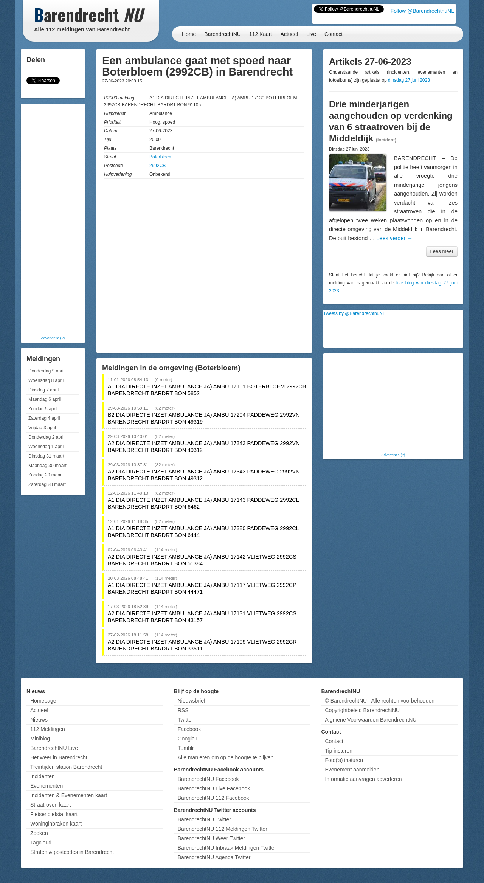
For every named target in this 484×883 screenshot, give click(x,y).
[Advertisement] (53, 219)
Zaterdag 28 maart (47, 484)
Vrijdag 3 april (42, 427)
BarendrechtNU (222, 34)
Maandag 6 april (44, 399)
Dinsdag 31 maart (46, 456)
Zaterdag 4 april (44, 418)
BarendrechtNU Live (54, 748)
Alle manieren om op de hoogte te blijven (226, 757)
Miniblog (40, 739)
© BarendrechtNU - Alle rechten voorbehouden (379, 701)
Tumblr (186, 748)
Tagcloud (40, 843)
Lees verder (394, 238)
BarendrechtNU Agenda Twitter (214, 857)
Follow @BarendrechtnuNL (422, 11)
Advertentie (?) (53, 338)
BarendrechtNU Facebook (208, 779)
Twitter (185, 720)
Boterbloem (160, 157)
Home (189, 34)
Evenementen (46, 786)
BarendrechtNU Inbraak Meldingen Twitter (227, 848)
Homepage (43, 701)
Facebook (189, 729)
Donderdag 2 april (46, 437)
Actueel (289, 34)
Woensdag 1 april (46, 446)
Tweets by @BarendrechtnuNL (354, 313)
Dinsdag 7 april (43, 390)
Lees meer (441, 251)
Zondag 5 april (42, 408)
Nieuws (39, 720)
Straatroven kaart (50, 805)
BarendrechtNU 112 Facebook (213, 798)
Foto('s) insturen (344, 760)
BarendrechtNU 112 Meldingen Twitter (222, 829)
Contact (333, 34)
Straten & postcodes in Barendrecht (72, 852)
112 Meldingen (47, 729)
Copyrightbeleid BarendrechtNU (362, 710)
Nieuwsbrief (191, 701)
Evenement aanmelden (352, 770)
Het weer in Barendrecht (58, 757)
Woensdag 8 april (46, 380)
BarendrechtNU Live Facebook (214, 788)
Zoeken (39, 833)
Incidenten (42, 776)
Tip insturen (338, 751)
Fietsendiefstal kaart (54, 814)
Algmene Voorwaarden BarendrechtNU (370, 720)
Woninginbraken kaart (56, 824)
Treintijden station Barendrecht (66, 767)
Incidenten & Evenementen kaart (68, 795)
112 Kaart (260, 34)
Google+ (188, 739)
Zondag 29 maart (45, 475)
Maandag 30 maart (47, 465)
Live (311, 34)
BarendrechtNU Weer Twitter (211, 838)
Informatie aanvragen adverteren (363, 779)
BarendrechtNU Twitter (204, 819)
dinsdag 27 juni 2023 (409, 80)
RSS (183, 710)
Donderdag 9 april (46, 371)
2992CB (157, 165)
